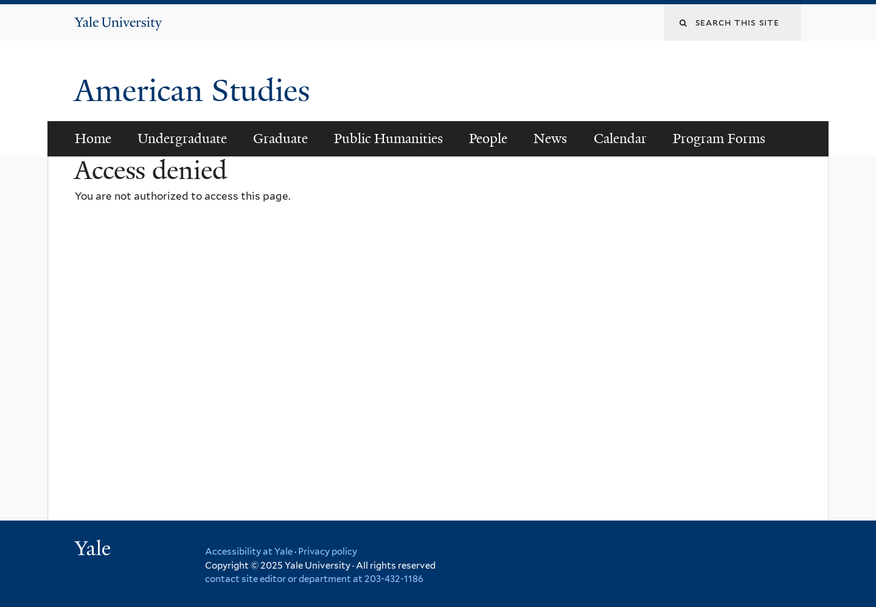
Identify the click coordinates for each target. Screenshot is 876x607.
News (550, 138)
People (488, 138)
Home (93, 138)
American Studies (196, 91)
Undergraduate (182, 138)
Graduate (280, 138)
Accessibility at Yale (249, 551)
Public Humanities (388, 138)
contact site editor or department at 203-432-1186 (314, 579)
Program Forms (719, 138)
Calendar (620, 138)
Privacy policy (327, 551)
